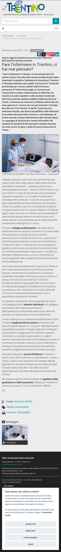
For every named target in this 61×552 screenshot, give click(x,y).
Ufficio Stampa (8, 36)
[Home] (3, 28)
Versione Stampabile (18, 412)
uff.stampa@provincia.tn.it (12, 464)
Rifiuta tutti (30, 531)
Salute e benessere (17, 406)
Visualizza (9, 442)
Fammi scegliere (30, 537)
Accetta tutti (30, 524)
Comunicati (21, 36)
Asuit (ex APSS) (23, 401)
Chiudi (30, 544)
